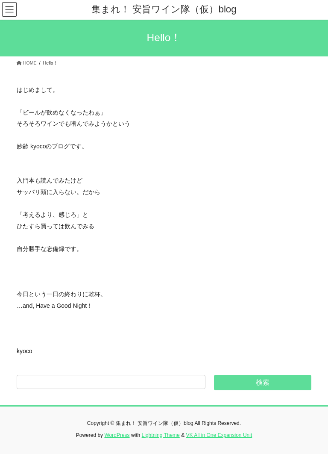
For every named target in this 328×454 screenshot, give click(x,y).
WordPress (116, 435)
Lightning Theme (161, 435)
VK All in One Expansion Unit (219, 435)
